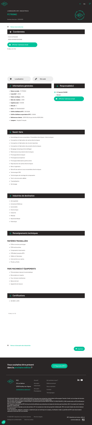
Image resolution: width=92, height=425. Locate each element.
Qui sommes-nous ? (52, 380)
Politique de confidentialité (14, 419)
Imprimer (79, 349)
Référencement (51, 383)
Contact (49, 389)
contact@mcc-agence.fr (23, 389)
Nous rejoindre (51, 386)
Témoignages (51, 392)
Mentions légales (38, 416)
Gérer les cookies (28, 419)
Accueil (36, 380)
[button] (3, 422)
